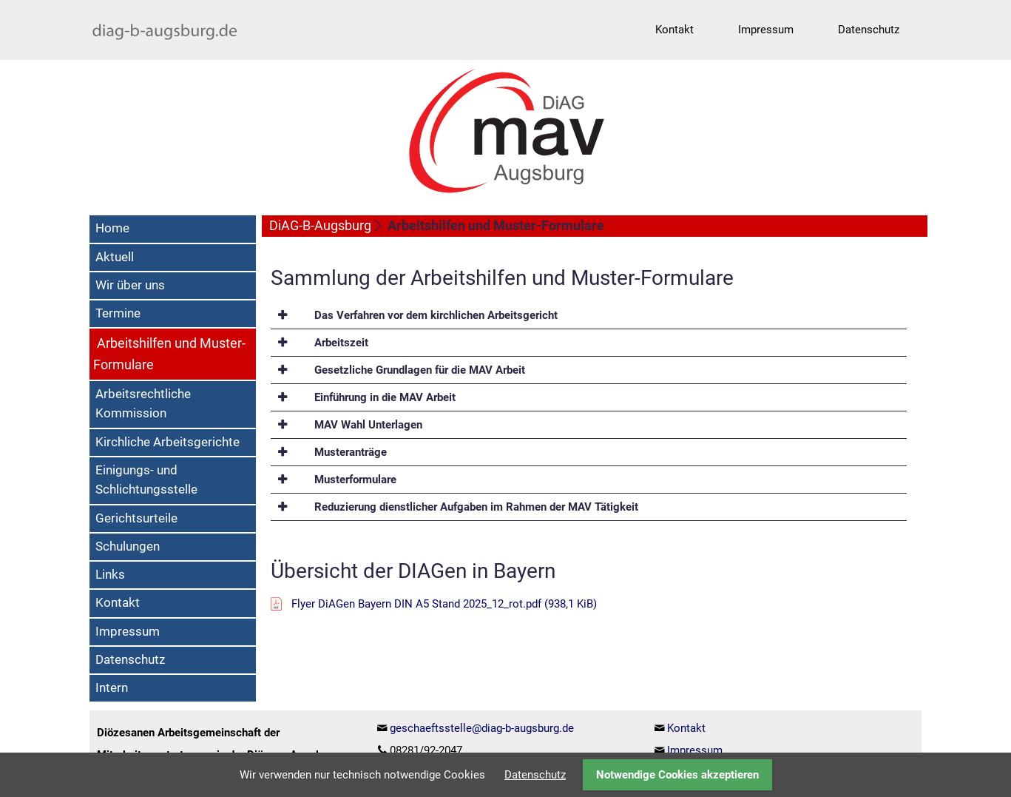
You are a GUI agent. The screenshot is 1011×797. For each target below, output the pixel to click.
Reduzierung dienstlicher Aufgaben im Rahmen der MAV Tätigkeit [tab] (474, 507)
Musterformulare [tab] (353, 479)
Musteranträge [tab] (349, 452)
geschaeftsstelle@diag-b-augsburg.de (482, 728)
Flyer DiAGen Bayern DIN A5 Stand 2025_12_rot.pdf (444, 604)
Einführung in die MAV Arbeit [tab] (383, 397)
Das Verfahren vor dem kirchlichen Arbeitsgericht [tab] (434, 315)
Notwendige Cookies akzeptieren (677, 774)
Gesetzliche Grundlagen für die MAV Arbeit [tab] (418, 370)
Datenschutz (535, 774)
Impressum (695, 750)
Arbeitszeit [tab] (339, 342)
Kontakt (686, 728)
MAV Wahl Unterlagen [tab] (366, 424)
